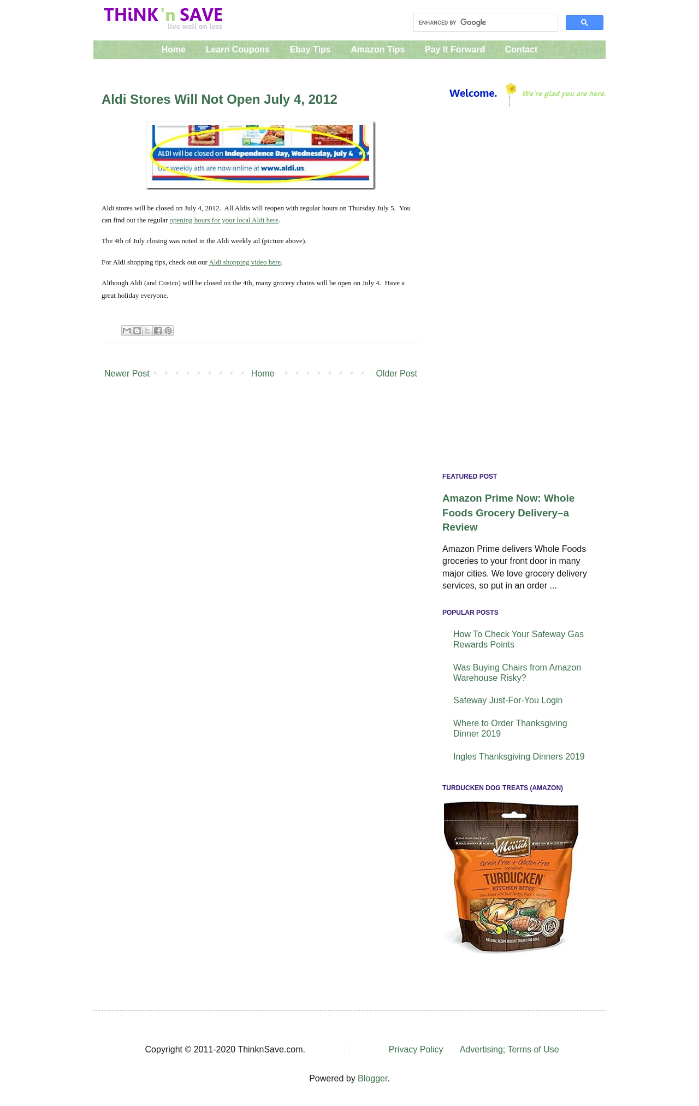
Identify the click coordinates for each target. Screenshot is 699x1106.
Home (174, 49)
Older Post (396, 373)
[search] (484, 23)
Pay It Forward (455, 49)
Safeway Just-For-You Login (507, 700)
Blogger (372, 1078)
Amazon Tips (378, 49)
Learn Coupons (238, 49)
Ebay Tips (309, 49)
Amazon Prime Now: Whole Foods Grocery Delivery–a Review (508, 512)
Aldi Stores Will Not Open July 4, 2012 (219, 99)
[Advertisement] (517, 292)
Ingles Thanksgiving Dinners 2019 (519, 756)
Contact (521, 49)
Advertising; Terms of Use (509, 1049)
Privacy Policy (416, 1049)
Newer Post (127, 373)
